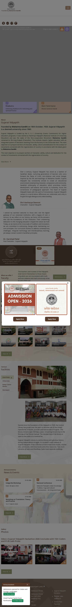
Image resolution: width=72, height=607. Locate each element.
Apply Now (20, 319)
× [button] (68, 282)
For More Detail (9, 594)
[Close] (27, 585)
